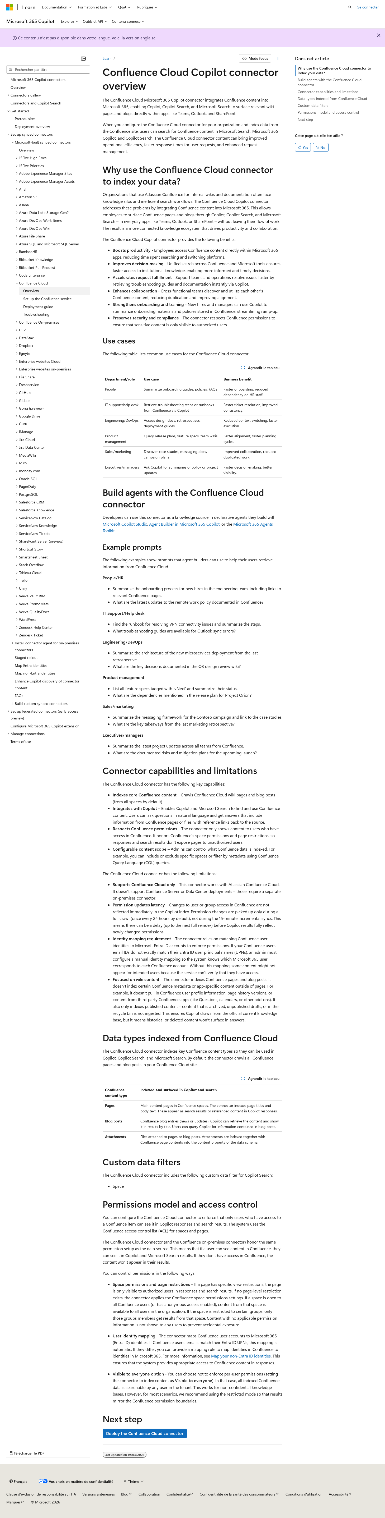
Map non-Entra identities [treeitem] (35, 673)
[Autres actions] (277, 58)
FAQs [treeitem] (19, 695)
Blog (124, 1494)
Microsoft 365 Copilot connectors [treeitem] (38, 79)
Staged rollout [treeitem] (26, 657)
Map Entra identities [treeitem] (31, 665)
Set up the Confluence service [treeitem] (47, 298)
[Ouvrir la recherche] (350, 7)
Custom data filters (313, 105)
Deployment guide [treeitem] (38, 306)
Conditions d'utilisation (304, 1494)
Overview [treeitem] (18, 87)
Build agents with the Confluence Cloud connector (330, 82)
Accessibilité (338, 1494)
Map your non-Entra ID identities (241, 1356)
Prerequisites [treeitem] (25, 118)
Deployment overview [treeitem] (32, 126)
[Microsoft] (9, 7)
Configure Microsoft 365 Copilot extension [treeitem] (45, 725)
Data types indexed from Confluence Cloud (332, 98)
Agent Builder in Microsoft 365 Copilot (184, 524)
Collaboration (149, 1494)
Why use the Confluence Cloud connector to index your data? (334, 70)
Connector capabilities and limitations (328, 91)
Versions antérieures (98, 1494)
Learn (107, 58)
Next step (305, 119)
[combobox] (48, 69)
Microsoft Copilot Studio (125, 524)
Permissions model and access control (328, 112)
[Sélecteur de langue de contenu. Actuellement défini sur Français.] (18, 1481)
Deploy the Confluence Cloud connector (144, 1433)
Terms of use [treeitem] (21, 741)
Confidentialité (178, 1494)
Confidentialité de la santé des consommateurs (237, 1494)
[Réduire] (83, 58)
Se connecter (368, 7)
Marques (13, 1502)
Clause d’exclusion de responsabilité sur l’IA (41, 1494)
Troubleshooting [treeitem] (36, 314)
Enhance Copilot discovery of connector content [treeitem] (47, 684)
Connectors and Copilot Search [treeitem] (36, 103)
